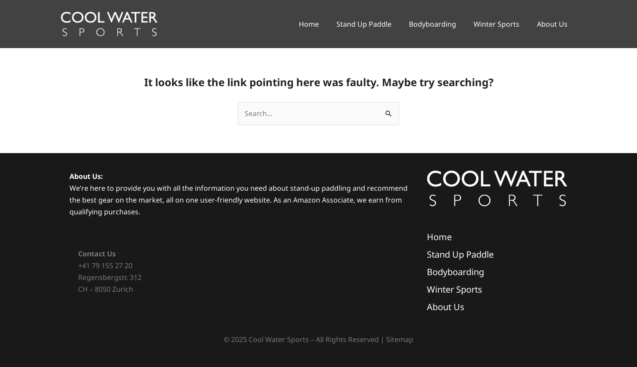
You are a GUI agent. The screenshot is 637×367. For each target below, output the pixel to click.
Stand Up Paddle (363, 24)
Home (309, 24)
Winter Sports (496, 24)
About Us (552, 24)
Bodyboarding (432, 24)
